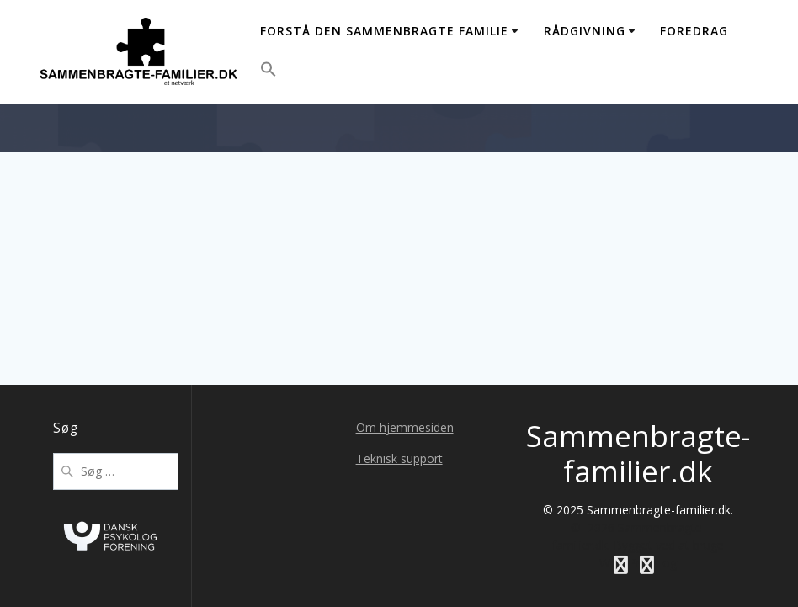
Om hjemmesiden (405, 427)
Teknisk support (399, 458)
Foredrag (694, 31)
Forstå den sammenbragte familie (384, 31)
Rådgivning (584, 31)
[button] (268, 72)
